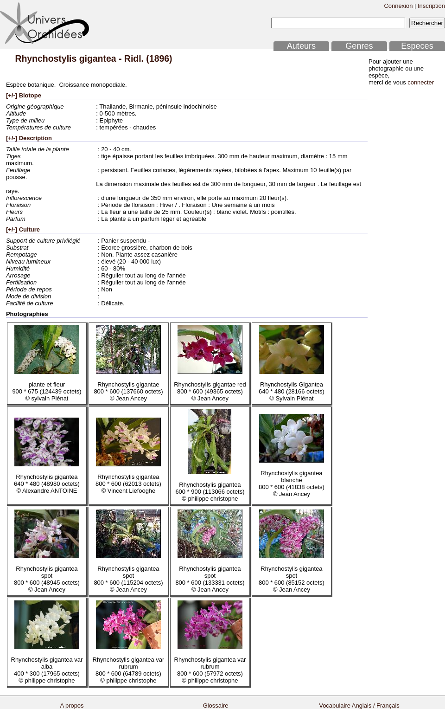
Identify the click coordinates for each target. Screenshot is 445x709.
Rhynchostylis (45, 58)
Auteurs (301, 46)
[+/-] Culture (23, 229)
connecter (420, 82)
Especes (417, 46)
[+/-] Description (29, 138)
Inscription (431, 5)
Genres (359, 46)
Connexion (398, 5)
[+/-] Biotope (23, 95)
